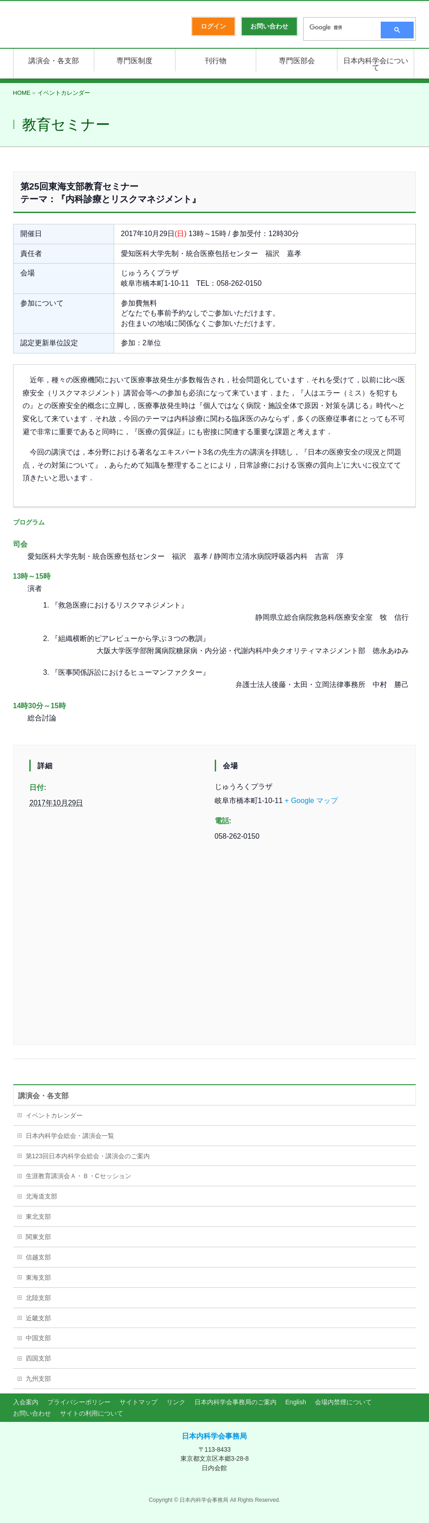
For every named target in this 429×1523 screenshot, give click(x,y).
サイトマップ (138, 1402)
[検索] (339, 27)
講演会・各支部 (43, 1096)
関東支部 (38, 1236)
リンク (175, 1402)
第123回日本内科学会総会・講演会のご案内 (88, 1156)
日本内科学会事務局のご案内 (235, 1402)
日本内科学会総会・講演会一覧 (70, 1135)
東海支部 (38, 1277)
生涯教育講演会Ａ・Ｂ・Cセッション (78, 1175)
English (296, 1402)
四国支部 (38, 1358)
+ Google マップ (311, 800)
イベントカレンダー (54, 1115)
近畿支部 (38, 1318)
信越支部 (38, 1257)
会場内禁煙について (343, 1402)
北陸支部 (38, 1297)
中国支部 (38, 1338)
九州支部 (38, 1378)
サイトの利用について (91, 1413)
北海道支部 (41, 1196)
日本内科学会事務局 (214, 1436)
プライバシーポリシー (79, 1402)
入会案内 (25, 1402)
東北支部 (38, 1216)
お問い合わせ (32, 1413)
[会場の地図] (214, 945)
